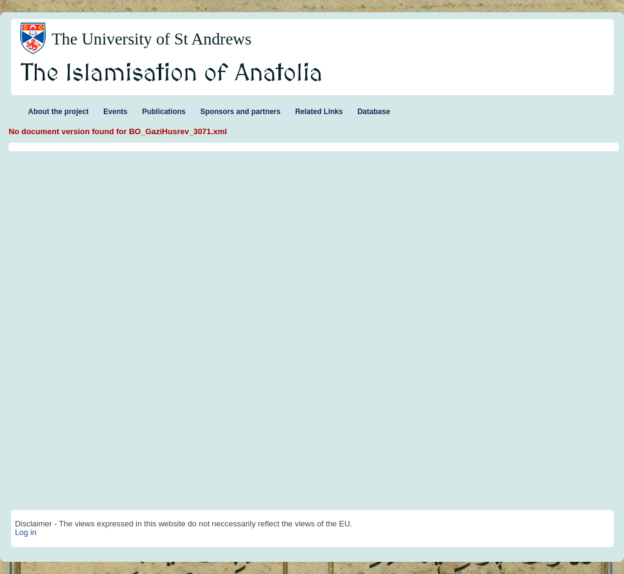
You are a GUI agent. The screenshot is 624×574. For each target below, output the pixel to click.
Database (373, 111)
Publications (164, 111)
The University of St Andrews (151, 39)
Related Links (319, 111)
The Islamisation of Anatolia (171, 73)
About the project (58, 111)
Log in (25, 532)
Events (115, 111)
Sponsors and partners (240, 111)
